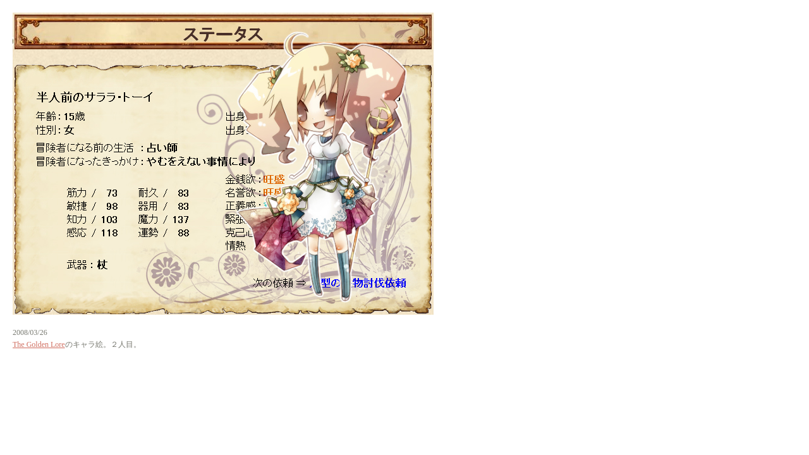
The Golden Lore (39, 344)
